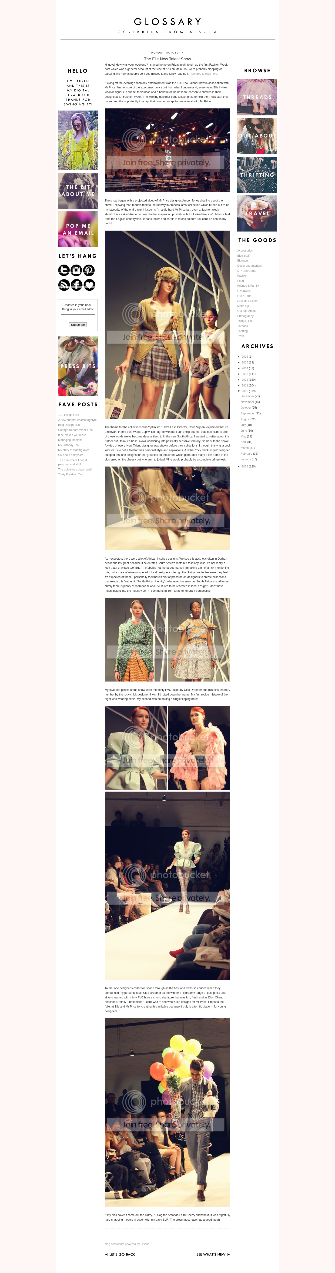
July (244, 425)
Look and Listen (247, 300)
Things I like (245, 320)
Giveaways (244, 290)
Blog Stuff (243, 255)
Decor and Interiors (249, 265)
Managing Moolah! (70, 440)
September (248, 413)
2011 (245, 385)
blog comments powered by (127, 1244)
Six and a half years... (72, 455)
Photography (245, 316)
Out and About (246, 310)
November (248, 402)
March (245, 448)
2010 (245, 391)
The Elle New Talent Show (167, 59)
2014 (245, 368)
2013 (245, 374)
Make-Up (243, 306)
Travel (241, 336)
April (244, 442)
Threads (242, 326)
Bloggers (243, 260)
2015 (245, 362)
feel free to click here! (204, 73)
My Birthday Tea (68, 445)
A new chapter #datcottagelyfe (77, 420)
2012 (245, 379)
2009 (245, 466)
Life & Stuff (244, 296)
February (247, 453)
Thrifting (242, 331)
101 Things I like (68, 414)
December (248, 396)
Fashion (242, 275)
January (246, 459)
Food (240, 280)
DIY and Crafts (246, 270)
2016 (245, 356)
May (244, 436)
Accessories (245, 250)
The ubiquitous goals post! (75, 469)
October (246, 407)
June (244, 430)
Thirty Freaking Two (70, 474)
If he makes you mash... (73, 435)
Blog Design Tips (69, 425)
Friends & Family (248, 285)
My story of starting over (73, 450)
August (246, 419)
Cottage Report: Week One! (76, 430)
